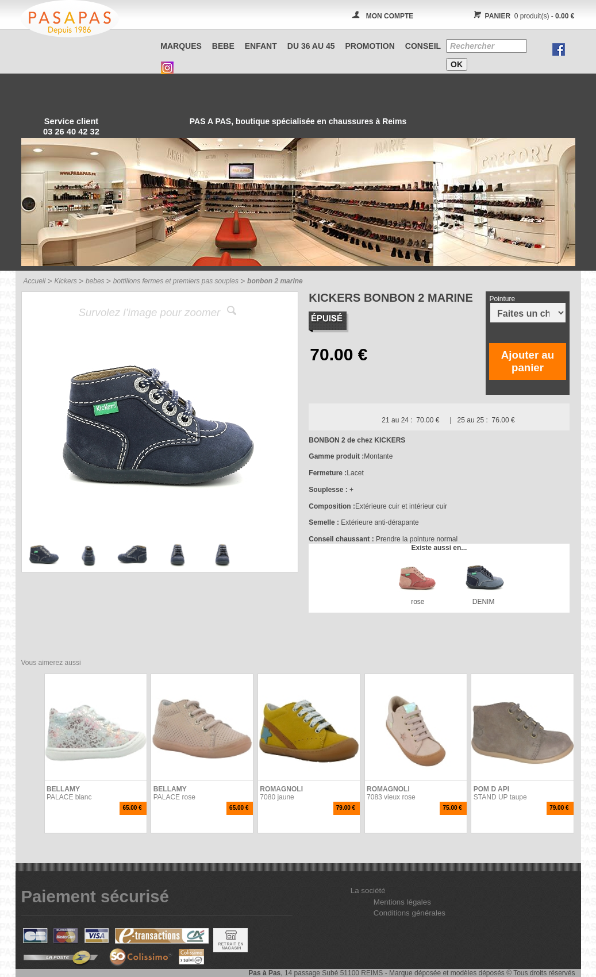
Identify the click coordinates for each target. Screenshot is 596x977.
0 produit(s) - (523, 16)
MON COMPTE (390, 16)
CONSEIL (423, 46)
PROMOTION (370, 46)
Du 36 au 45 (311, 46)
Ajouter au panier (527, 361)
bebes (95, 281)
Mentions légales (402, 902)
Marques (181, 46)
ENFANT (261, 46)
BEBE (223, 46)
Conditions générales (409, 913)
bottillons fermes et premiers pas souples (176, 281)
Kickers (65, 281)
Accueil (35, 281)
